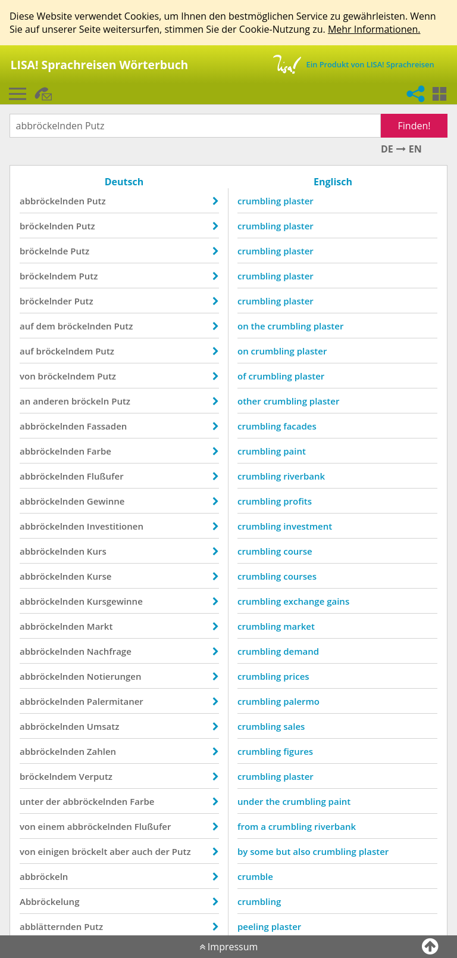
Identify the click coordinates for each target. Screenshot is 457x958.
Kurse (99, 576)
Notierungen (114, 676)
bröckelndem (48, 276)
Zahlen (101, 751)
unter (31, 801)
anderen (51, 401)
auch (142, 851)
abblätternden (51, 926)
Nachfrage (109, 651)
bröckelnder (46, 301)
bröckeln (90, 401)
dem (45, 326)
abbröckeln (44, 876)
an (25, 401)
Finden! (414, 125)
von (28, 376)
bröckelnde (44, 251)
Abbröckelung (49, 901)
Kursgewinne (115, 601)
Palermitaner (115, 701)
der (53, 801)
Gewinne (106, 501)
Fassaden (107, 426)
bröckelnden (47, 226)
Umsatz (103, 726)
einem (51, 826)
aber (119, 851)
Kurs (97, 551)
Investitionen (115, 526)
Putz (96, 201)
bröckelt (90, 851)
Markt (100, 626)
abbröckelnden (52, 201)
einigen (54, 851)
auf (27, 326)
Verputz (95, 776)
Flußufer (105, 476)
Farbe (99, 451)
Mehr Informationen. (374, 29)
